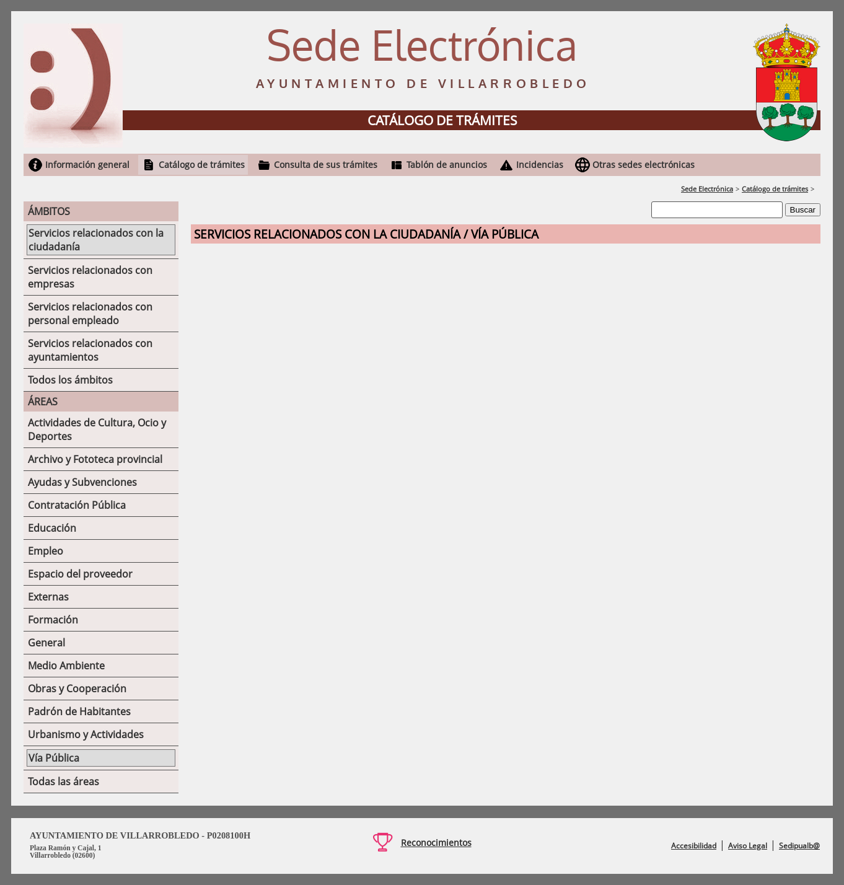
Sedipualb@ (799, 845)
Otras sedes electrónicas (643, 164)
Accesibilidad (693, 845)
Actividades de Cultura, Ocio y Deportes (97, 429)
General (46, 642)
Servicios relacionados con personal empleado (90, 313)
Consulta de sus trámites (325, 164)
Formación (53, 620)
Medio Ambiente (66, 665)
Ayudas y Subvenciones (82, 482)
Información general (87, 164)
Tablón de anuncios (447, 164)
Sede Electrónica (707, 188)
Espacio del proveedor (80, 574)
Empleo (45, 551)
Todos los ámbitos (70, 380)
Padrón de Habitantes (79, 711)
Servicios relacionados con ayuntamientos (90, 350)
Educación (52, 528)
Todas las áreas (63, 781)
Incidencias (539, 164)
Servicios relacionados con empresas (90, 277)
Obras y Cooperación (77, 688)
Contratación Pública (77, 505)
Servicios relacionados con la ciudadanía (96, 239)
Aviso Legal (747, 845)
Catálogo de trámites (202, 164)
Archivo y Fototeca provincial (95, 459)
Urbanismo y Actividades (86, 734)
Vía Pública (54, 758)
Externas (48, 597)
